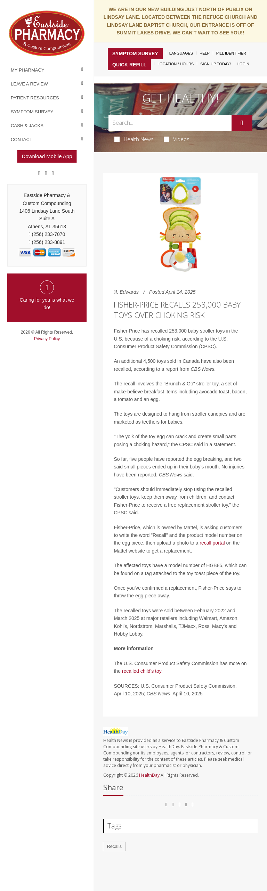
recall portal (212, 543)
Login (243, 64)
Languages (181, 53)
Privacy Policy (47, 338)
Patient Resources (35, 97)
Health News (134, 139)
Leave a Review (29, 84)
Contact (21, 139)
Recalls (114, 846)
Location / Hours (175, 64)
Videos (176, 139)
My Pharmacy (27, 70)
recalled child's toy (141, 671)
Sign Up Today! (215, 64)
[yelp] (53, 173)
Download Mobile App (47, 156)
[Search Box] (169, 123)
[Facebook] (39, 173)
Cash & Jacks (27, 125)
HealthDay (149, 775)
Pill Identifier (231, 53)
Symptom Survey (32, 111)
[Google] (46, 173)
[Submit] (242, 123)
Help (205, 53)
